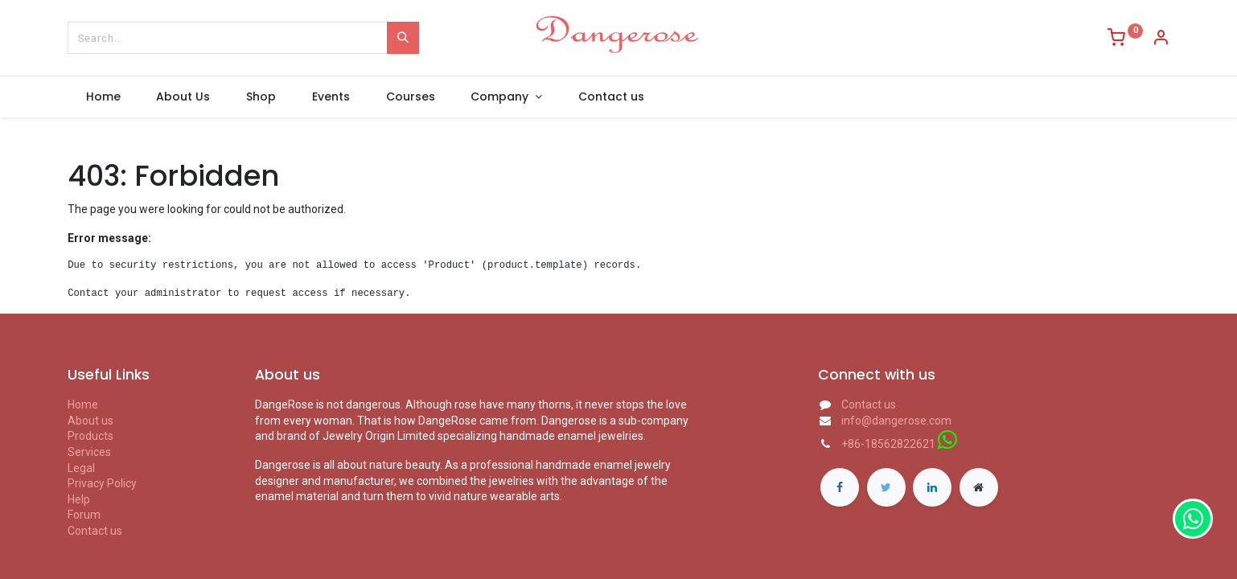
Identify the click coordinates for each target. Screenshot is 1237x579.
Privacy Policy (102, 483)
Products (90, 435)
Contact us (95, 530)
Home (83, 404)
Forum (84, 514)
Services (89, 452)
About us (90, 420)
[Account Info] (1160, 39)
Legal (81, 468)
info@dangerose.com (896, 420)
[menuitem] (103, 97)
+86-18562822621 (888, 443)
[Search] (403, 38)
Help (79, 499)
